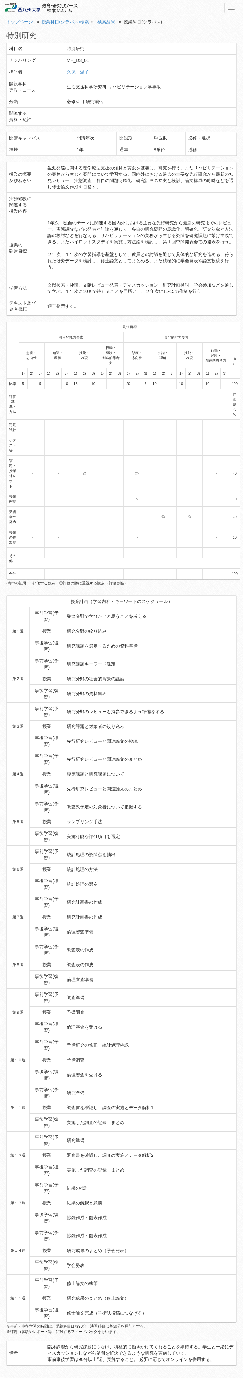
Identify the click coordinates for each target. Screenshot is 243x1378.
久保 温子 (78, 71)
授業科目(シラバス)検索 (65, 21)
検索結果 (106, 21)
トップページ (19, 21)
